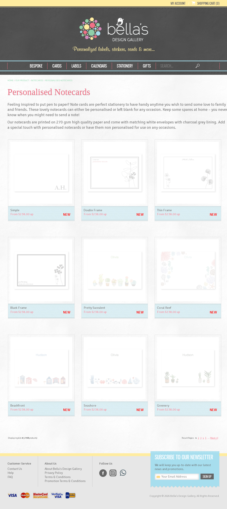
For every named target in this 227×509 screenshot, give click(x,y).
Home (10, 80)
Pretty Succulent (94, 308)
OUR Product (22, 80)
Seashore (90, 405)
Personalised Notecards (58, 80)
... (209, 438)
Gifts (147, 65)
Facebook (103, 473)
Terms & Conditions (58, 477)
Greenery (163, 405)
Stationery (125, 65)
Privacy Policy (54, 473)
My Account (178, 3)
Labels (76, 65)
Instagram (113, 473)
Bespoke (36, 65)
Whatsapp (123, 473)
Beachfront (17, 405)
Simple (14, 210)
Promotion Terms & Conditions (65, 481)
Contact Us (15, 469)
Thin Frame (164, 210)
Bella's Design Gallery (113, 30)
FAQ (10, 477)
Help (11, 473)
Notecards (37, 80)
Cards (57, 65)
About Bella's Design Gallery (63, 469)
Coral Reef (164, 308)
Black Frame (18, 308)
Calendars (99, 65)
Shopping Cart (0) (208, 3)
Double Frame (93, 210)
